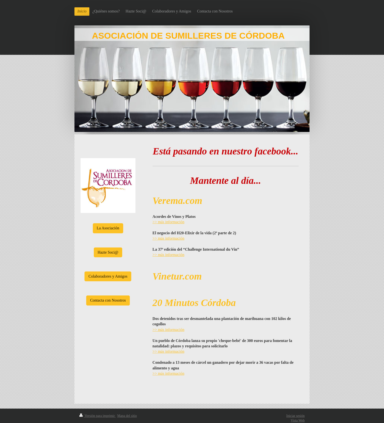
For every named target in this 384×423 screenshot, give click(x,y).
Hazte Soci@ (108, 252)
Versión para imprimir (97, 416)
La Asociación (108, 228)
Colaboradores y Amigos (107, 276)
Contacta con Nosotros (108, 300)
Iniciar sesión (295, 416)
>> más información (168, 222)
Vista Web (298, 420)
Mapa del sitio (127, 416)
